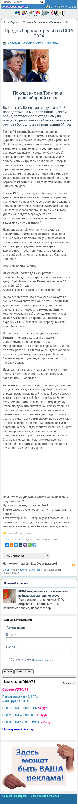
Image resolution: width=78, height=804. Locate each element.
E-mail (10, 634)
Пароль (11, 647)
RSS (73, 565)
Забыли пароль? (43, 660)
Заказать (68, 683)
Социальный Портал (14, 6)
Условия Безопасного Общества (32, 43)
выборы (17, 533)
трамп (27, 533)
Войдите (8, 569)
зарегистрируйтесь (29, 569)
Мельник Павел (49, 539)
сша (9, 533)
